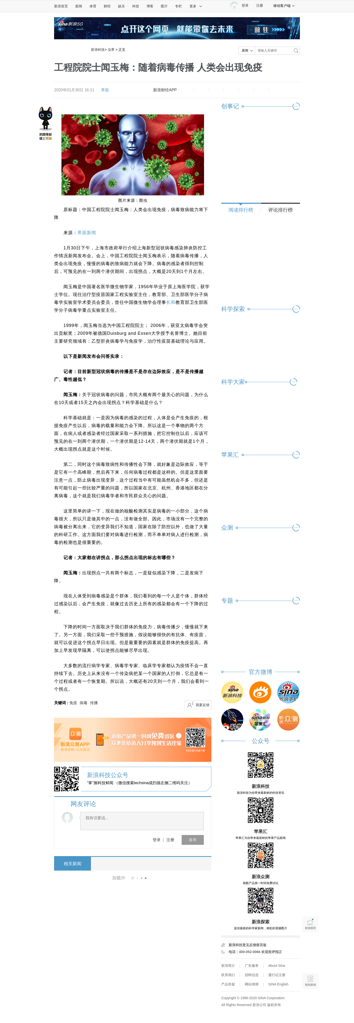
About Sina (276, 966)
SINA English (278, 984)
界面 (105, 90)
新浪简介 (228, 966)
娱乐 (121, 6)
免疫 (73, 703)
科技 (135, 6)
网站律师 (252, 984)
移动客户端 (284, 6)
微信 (246, 90)
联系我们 (228, 975)
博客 (150, 6)
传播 (94, 703)
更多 (196, 6)
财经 (107, 6)
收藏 (216, 90)
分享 (261, 90)
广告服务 (252, 966)
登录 (157, 840)
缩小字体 (186, 90)
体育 (92, 6)
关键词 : (61, 703)
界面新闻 (86, 232)
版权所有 (274, 1005)
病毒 (84, 703)
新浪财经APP (165, 90)
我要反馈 (202, 705)
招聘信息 (252, 975)
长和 (171, 302)
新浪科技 (98, 50)
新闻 (78, 6)
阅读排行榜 (241, 210)
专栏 (178, 6)
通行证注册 (276, 975)
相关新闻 (72, 863)
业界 (111, 50)
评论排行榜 (280, 210)
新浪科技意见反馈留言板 (247, 945)
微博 (231, 90)
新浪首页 (61, 6)
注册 (259, 5)
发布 (193, 840)
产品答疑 (228, 984)
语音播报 (310, 962)
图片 (164, 6)
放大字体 (201, 90)
